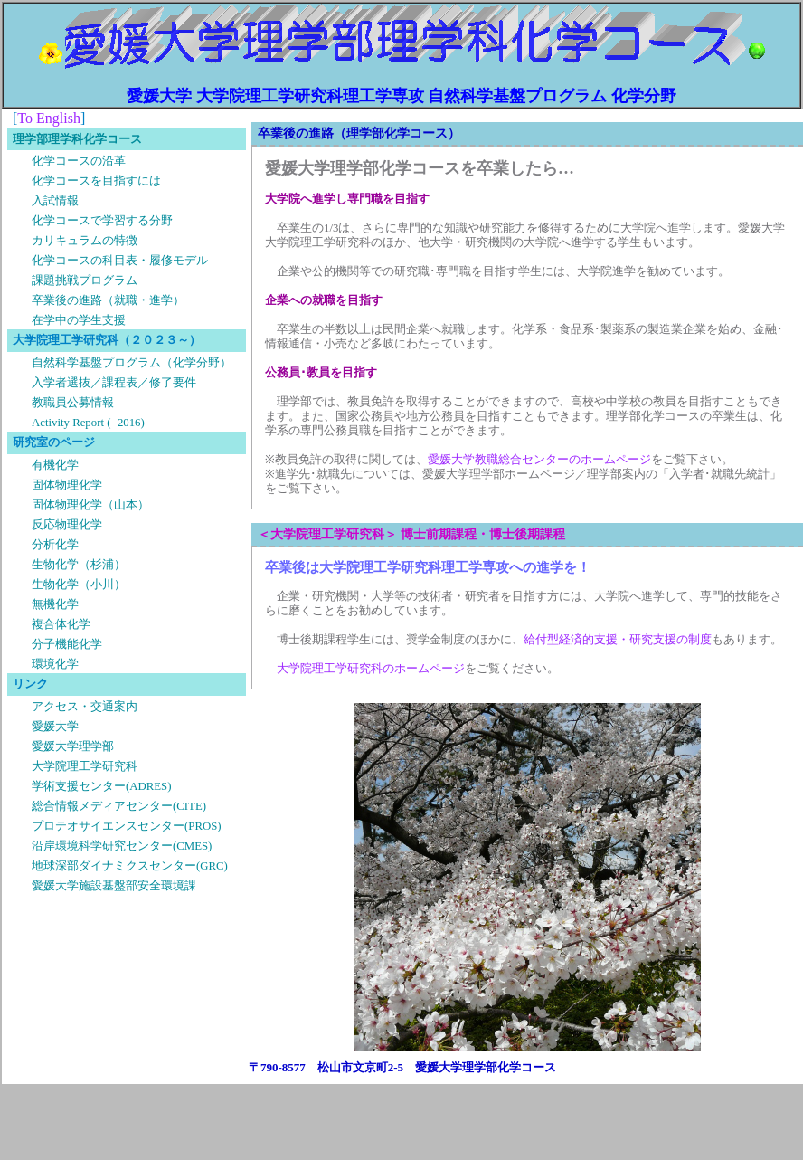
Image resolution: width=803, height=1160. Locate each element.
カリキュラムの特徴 (84, 240)
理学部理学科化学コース (77, 139)
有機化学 (55, 465)
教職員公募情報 (73, 402)
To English (48, 118)
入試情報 (55, 201)
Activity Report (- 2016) (88, 422)
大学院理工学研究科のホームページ (371, 668)
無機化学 (55, 604)
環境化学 (55, 664)
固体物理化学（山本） (90, 505)
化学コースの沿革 (79, 161)
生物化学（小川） (79, 584)
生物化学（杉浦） (79, 564)
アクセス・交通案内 (84, 706)
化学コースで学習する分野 (102, 220)
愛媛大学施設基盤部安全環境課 (114, 886)
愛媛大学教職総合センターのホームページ (539, 459)
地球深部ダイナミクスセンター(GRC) (130, 866)
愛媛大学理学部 (73, 746)
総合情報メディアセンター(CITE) (119, 806)
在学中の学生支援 (79, 320)
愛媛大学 (55, 726)
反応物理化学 (67, 524)
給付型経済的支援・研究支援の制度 (618, 639)
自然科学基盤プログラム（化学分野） (131, 363)
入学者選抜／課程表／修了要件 (114, 382)
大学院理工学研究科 (84, 766)
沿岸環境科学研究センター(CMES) (122, 846)
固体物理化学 (67, 485)
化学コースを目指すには (96, 181)
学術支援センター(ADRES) (101, 786)
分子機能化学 (67, 644)
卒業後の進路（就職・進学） (108, 300)
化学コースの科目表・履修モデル (120, 260)
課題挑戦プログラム (84, 280)
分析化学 (55, 544)
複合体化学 (61, 624)
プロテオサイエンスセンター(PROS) (127, 826)
